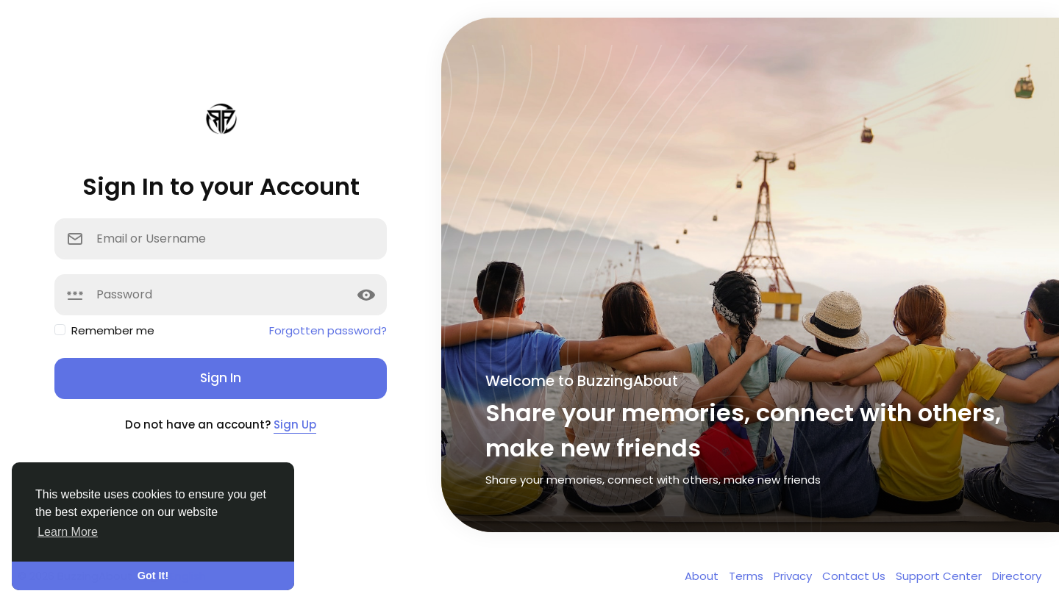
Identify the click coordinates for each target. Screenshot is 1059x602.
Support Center (940, 576)
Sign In (220, 378)
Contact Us (855, 576)
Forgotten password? (328, 330)
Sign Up (295, 424)
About (703, 576)
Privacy (794, 576)
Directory (1016, 576)
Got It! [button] (153, 575)
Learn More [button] (68, 532)
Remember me (112, 330)
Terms (747, 576)
